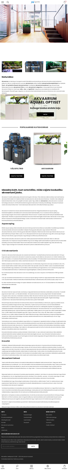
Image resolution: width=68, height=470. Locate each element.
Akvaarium (5, 81)
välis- (21, 89)
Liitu (33, 446)
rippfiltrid (31, 89)
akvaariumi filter (19, 87)
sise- (25, 89)
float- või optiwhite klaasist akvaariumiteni (15, 85)
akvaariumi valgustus (35, 87)
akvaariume (29, 83)
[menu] (2, 2)
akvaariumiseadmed (42, 85)
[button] (17, 467)
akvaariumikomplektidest (50, 83)
